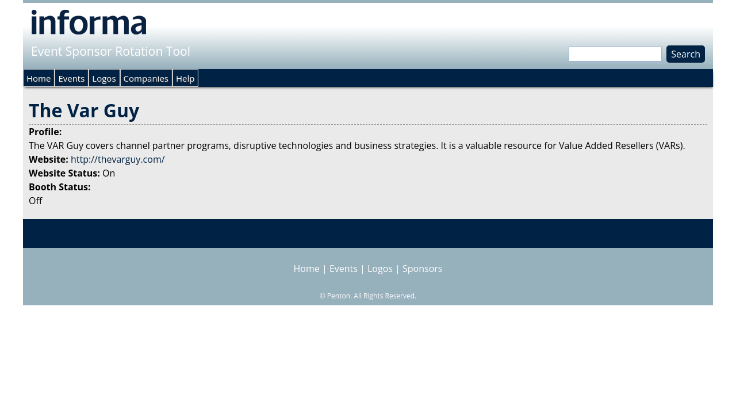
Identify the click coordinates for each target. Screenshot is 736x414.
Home (38, 78)
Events (71, 78)
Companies (146, 78)
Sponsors (422, 268)
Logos (104, 78)
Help (185, 78)
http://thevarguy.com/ (118, 159)
